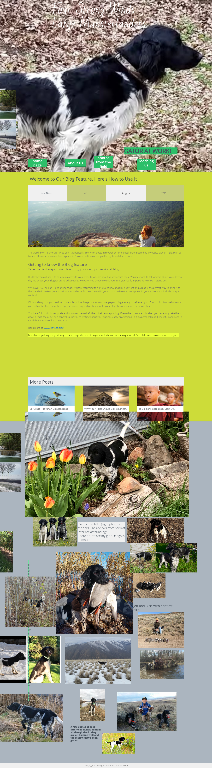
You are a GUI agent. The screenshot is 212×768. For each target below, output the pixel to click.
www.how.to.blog (54, 327)
